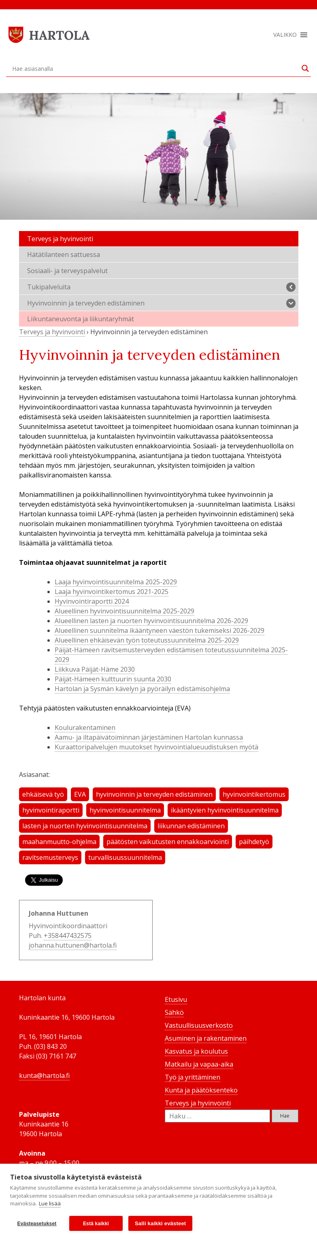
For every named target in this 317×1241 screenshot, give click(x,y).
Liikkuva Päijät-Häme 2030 (95, 669)
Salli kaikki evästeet (160, 1223)
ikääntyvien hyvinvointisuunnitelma (225, 810)
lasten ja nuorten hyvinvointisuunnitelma (84, 825)
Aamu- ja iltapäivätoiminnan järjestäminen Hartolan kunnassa (149, 737)
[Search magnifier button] (305, 68)
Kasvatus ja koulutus (196, 1051)
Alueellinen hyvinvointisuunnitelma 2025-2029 (124, 611)
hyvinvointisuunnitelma (125, 810)
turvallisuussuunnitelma (125, 857)
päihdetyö (254, 841)
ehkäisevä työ (43, 794)
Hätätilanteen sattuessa (63, 254)
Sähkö (174, 1012)
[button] (285, 34)
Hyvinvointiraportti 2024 (92, 601)
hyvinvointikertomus (254, 794)
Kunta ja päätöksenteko (201, 1090)
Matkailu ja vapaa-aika (199, 1064)
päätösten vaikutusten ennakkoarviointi (167, 841)
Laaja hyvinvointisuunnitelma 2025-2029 (116, 581)
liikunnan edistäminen (191, 825)
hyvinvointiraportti (50, 810)
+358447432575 (67, 935)
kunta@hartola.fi (44, 1075)
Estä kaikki (96, 1223)
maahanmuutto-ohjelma (59, 841)
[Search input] (155, 68)
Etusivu (176, 999)
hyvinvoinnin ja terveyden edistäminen (154, 794)
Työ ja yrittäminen (192, 1077)
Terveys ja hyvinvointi (60, 238)
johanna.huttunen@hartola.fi (73, 945)
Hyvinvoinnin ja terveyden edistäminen (161, 303)
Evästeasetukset (36, 1223)
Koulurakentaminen (85, 727)
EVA (80, 794)
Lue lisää (50, 1203)
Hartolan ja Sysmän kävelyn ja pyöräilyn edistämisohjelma (142, 688)
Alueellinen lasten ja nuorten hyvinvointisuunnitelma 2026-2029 (151, 620)
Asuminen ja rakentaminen (206, 1038)
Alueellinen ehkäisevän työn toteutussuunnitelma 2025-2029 (147, 640)
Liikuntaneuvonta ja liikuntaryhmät (80, 318)
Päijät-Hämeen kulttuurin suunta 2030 (113, 679)
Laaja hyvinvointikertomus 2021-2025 (111, 591)
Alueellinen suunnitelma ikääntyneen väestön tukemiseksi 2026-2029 (159, 630)
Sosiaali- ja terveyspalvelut (67, 270)
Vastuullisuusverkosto (199, 1025)
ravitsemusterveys (50, 857)
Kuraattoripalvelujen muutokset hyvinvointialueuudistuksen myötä (156, 746)
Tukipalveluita (161, 287)
